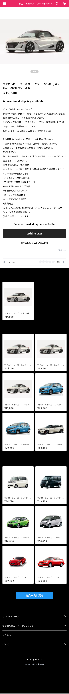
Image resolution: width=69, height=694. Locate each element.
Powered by (34, 664)
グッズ (5, 644)
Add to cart (34, 233)
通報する (62, 250)
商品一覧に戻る (34, 595)
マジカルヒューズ (10, 616)
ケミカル (6, 635)
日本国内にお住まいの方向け (34, 242)
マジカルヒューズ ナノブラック (18, 626)
